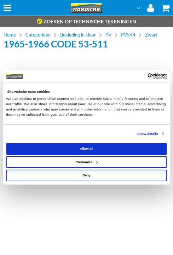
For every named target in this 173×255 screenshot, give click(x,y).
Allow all (86, 149)
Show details (147, 134)
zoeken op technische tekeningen (86, 21)
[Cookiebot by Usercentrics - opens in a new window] (136, 76)
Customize (87, 162)
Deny (86, 175)
